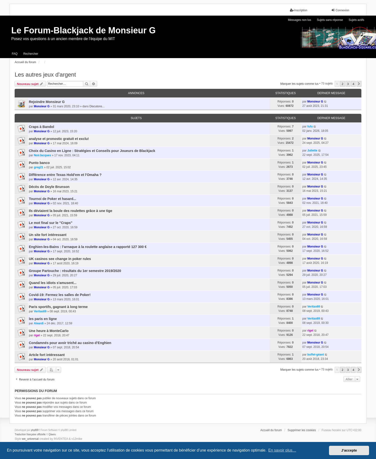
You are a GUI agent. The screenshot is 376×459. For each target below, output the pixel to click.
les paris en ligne (43, 319)
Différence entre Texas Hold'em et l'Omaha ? (65, 175)
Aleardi (39, 323)
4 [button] (353, 84)
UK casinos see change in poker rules (60, 259)
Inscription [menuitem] (298, 10)
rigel (37, 335)
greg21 (38, 167)
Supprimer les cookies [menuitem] (302, 430)
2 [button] (342, 84)
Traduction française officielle (30, 434)
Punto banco (39, 163)
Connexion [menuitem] (340, 10)
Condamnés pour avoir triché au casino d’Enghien (70, 343)
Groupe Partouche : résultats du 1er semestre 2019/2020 (75, 271)
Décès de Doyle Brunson (49, 187)
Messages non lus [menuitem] (299, 20)
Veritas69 (40, 311)
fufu (310, 126)
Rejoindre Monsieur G (47, 102)
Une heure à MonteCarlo (49, 331)
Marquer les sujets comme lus (299, 83)
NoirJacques (42, 155)
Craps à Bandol (41, 127)
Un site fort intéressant (47, 235)
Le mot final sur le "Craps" (50, 223)
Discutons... (97, 106)
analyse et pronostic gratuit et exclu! (59, 139)
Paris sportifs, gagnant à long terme (58, 307)
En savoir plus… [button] (282, 450)
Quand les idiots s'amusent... (52, 283)
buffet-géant (315, 354)
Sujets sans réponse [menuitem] (330, 20)
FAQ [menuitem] (15, 53)
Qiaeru (52, 434)
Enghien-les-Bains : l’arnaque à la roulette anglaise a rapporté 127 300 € (88, 247)
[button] (359, 84)
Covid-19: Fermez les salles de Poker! (60, 295)
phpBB (34, 430)
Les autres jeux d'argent (45, 74)
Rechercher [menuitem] (30, 53)
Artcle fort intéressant (47, 355)
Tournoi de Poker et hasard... (52, 199)
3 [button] (348, 84)
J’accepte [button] (349, 450)
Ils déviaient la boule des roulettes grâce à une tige (70, 211)
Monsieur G (42, 106)
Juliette (312, 150)
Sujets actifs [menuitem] (356, 20)
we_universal (30, 439)
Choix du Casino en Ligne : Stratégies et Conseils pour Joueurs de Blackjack (92, 151)
